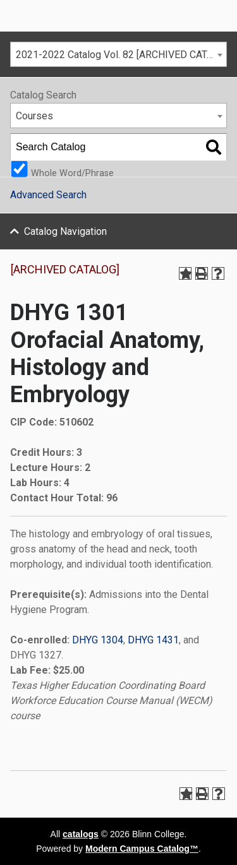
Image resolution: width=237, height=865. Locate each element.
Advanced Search (48, 195)
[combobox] (118, 54)
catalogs (81, 834)
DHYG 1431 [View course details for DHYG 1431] (153, 640)
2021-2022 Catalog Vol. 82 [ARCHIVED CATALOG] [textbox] (121, 55)
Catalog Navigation (65, 231)
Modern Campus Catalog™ (141, 849)
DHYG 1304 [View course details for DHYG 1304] (97, 640)
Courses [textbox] (34, 116)
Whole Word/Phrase (72, 172)
